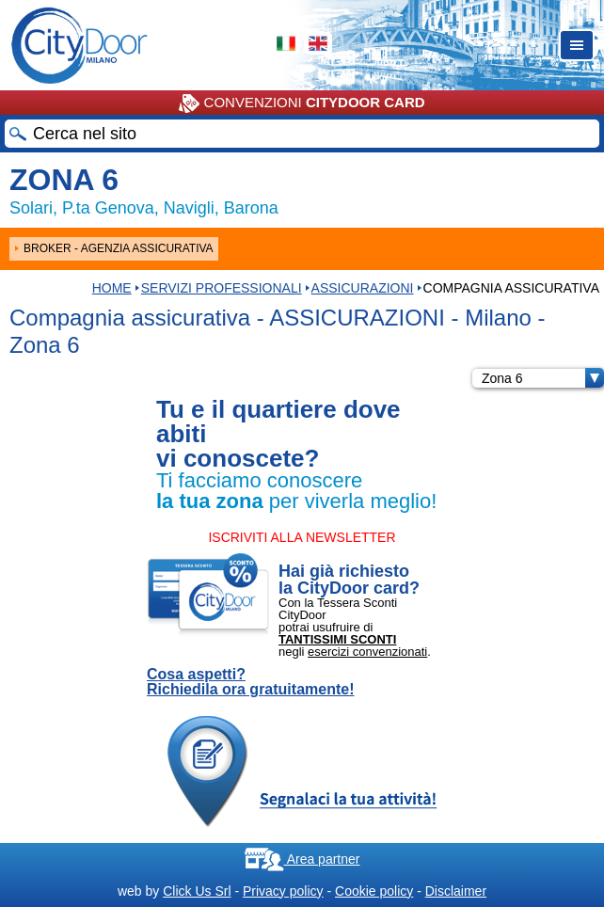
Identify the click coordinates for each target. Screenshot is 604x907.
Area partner (302, 859)
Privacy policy (283, 891)
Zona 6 (543, 378)
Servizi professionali (221, 287)
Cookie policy (374, 891)
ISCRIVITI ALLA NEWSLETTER (301, 537)
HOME (112, 287)
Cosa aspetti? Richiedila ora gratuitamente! (251, 682)
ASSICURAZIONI (362, 287)
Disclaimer (455, 891)
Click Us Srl (196, 891)
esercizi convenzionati (367, 651)
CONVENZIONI (301, 103)
